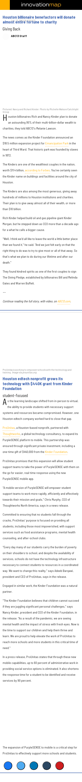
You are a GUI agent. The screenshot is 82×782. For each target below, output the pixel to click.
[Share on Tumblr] (46, 765)
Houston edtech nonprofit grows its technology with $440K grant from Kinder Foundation (38, 383)
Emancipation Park (56, 143)
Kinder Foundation (56, 452)
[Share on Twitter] (21, 765)
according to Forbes (37, 170)
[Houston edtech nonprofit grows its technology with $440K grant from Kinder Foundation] (41, 340)
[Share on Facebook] (8, 765)
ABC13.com (64, 301)
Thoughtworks (11, 434)
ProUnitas (9, 427)
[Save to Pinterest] (59, 765)
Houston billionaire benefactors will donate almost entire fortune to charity (39, 19)
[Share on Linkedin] (34, 765)
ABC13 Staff (19, 35)
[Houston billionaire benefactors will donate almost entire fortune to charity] (41, 76)
